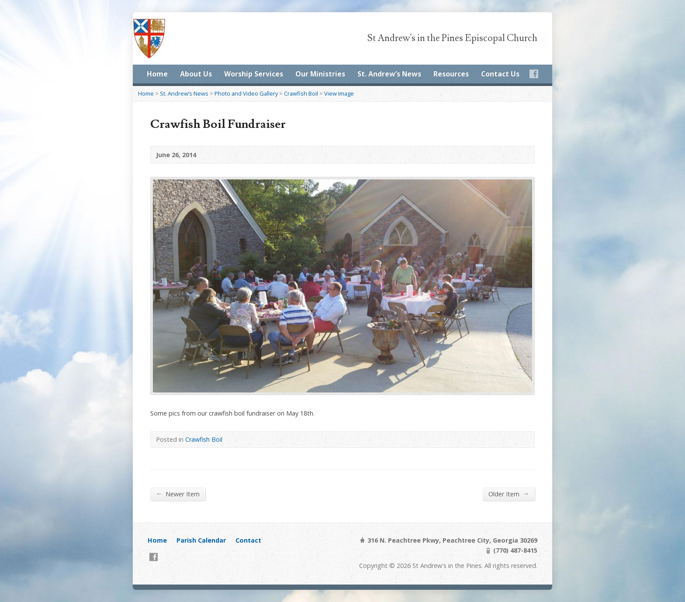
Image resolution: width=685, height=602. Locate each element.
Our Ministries (320, 74)
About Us (196, 74)
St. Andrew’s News (389, 74)
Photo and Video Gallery (246, 93)
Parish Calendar (201, 540)
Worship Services (253, 74)
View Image (339, 93)
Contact (248, 540)
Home (157, 74)
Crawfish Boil (301, 93)
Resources (451, 74)
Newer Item (178, 493)
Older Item (508, 493)
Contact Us (500, 74)
